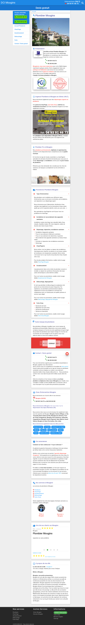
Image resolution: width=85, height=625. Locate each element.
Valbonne (36, 430)
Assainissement (39, 493)
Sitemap (56, 618)
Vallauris (61, 430)
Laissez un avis (37, 553)
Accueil (34, 11)
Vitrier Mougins (37, 612)
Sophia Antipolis (52, 430)
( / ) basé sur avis (50, 556)
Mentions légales (58, 616)
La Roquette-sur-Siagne (58, 427)
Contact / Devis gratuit (60, 612)
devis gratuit (64, 366)
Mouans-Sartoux (38, 427)
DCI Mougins (8, 2)
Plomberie (37, 490)
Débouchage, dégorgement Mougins (48, 299)
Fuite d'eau (37, 497)
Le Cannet (47, 427)
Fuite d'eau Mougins (43, 315)
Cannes (36, 433)
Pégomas (43, 430)
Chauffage (37, 491)
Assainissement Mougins (45, 278)
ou (50, 401)
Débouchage (38, 495)
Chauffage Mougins (43, 262)
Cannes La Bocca (44, 433)
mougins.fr (49, 566)
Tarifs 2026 (57, 615)
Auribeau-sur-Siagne (56, 433)
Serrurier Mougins (38, 614)
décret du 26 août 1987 (54, 473)
